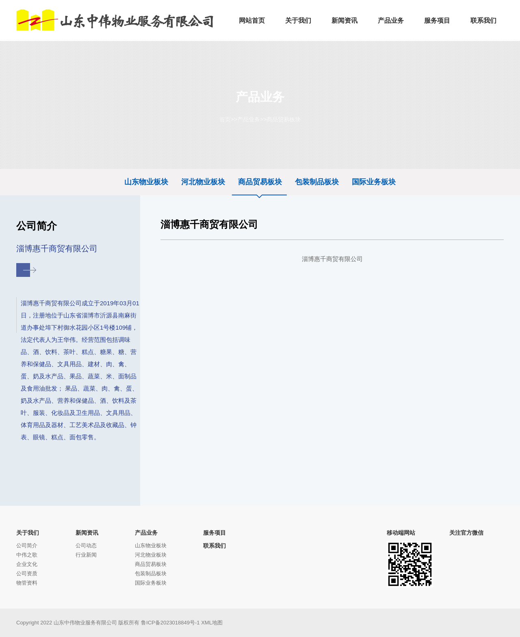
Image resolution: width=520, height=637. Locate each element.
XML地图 (212, 623)
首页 (225, 119)
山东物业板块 (146, 182)
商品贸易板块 (283, 119)
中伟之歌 (26, 555)
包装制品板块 (317, 182)
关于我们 (27, 532)
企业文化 (26, 564)
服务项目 (214, 532)
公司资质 (26, 573)
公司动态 (86, 545)
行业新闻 (86, 555)
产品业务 (248, 119)
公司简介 (26, 545)
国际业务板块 (374, 182)
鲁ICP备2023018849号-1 (170, 623)
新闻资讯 (87, 532)
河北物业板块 (203, 182)
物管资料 (26, 583)
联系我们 (214, 545)
